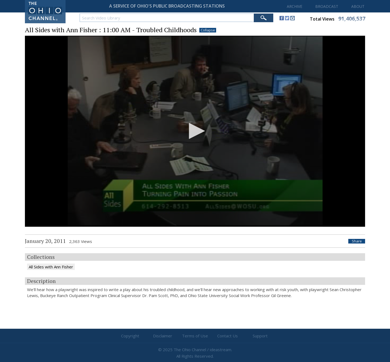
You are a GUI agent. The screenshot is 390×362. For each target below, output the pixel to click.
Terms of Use (195, 335)
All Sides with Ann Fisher (51, 266)
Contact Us (227, 335)
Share (357, 241)
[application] (195, 131)
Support (260, 335)
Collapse (208, 30)
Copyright (130, 335)
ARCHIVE (294, 6)
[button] (195, 131)
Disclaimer (162, 335)
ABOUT (358, 6)
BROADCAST (326, 6)
